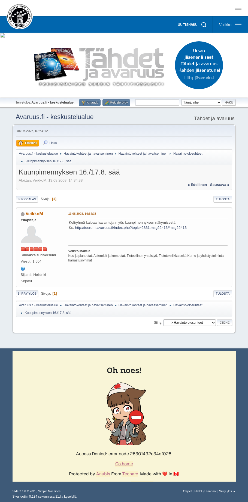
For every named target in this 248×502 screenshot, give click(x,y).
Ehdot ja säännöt (205, 491)
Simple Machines (49, 491)
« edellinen (197, 185)
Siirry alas (27, 199)
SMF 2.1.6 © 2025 (25, 491)
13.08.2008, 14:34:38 (82, 213)
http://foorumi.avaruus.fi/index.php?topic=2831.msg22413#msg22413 (130, 228)
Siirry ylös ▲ (227, 491)
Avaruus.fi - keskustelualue (55, 116)
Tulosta (223, 199)
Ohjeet (187, 491)
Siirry (157, 323)
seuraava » (219, 185)
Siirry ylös (27, 293)
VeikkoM (34, 213)
